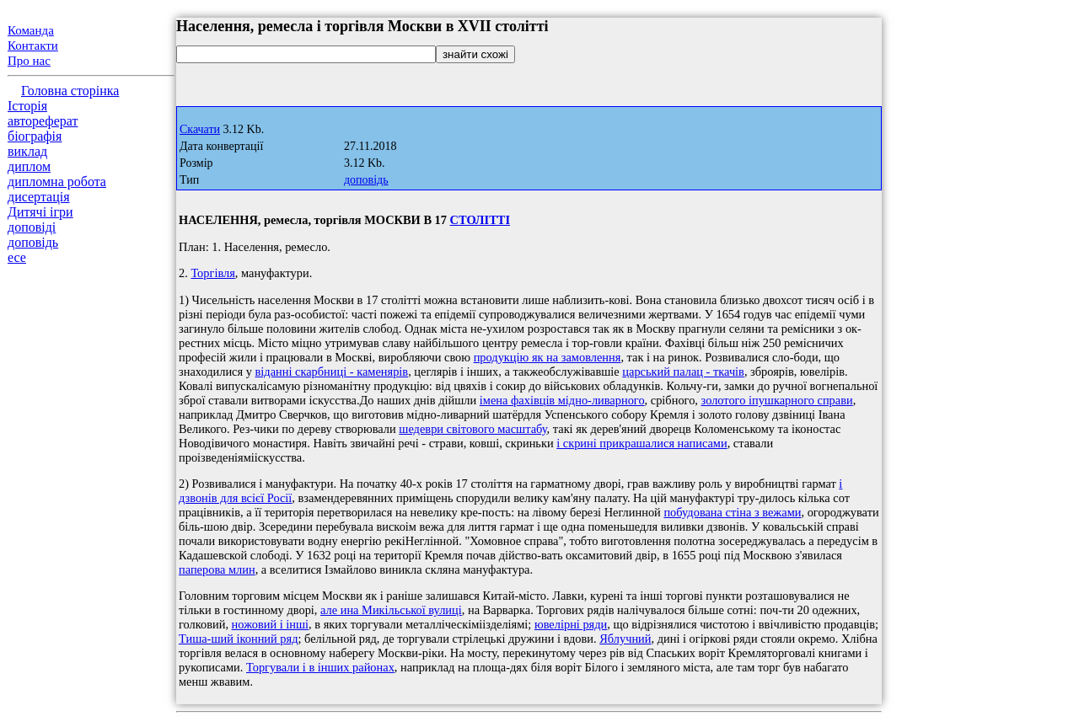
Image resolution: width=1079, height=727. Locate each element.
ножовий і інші (270, 624)
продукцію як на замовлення (547, 357)
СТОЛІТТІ (480, 220)
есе (17, 257)
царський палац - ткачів (683, 371)
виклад (27, 151)
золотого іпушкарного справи (777, 400)
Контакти (33, 45)
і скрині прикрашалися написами (641, 443)
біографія (35, 136)
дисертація (39, 197)
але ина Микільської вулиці (391, 610)
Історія (27, 106)
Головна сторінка (70, 90)
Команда (31, 30)
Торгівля (212, 273)
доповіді (32, 227)
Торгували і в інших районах (320, 667)
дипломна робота (57, 181)
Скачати (200, 129)
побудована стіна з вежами (732, 512)
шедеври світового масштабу (472, 429)
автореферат (43, 121)
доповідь (33, 242)
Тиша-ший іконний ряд (238, 638)
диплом (29, 166)
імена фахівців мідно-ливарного (562, 400)
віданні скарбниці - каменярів (332, 371)
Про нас (29, 60)
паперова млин (217, 569)
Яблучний (625, 638)
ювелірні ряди (570, 624)
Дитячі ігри (40, 212)
